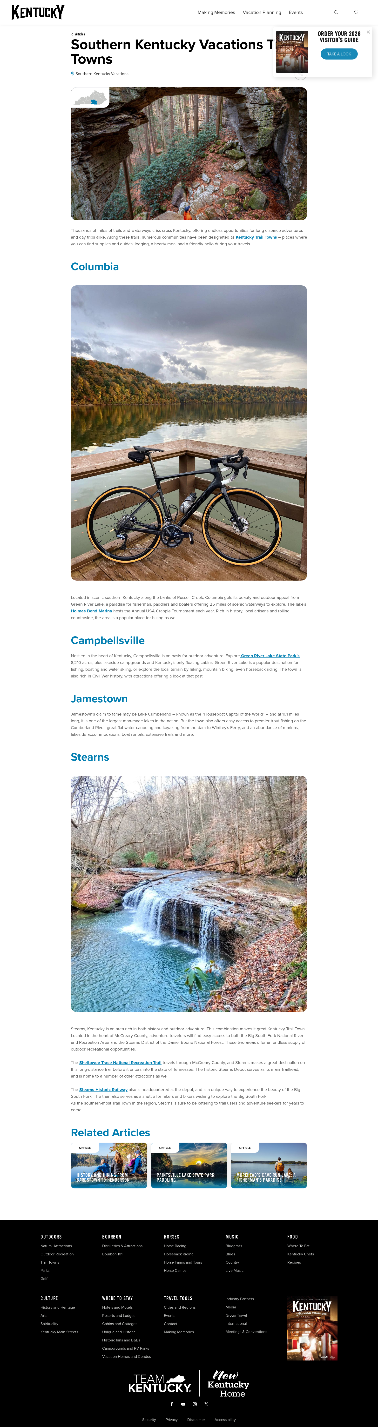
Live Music (234, 1270)
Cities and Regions (180, 1307)
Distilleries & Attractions (122, 1246)
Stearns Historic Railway (103, 1089)
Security (149, 1420)
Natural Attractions (56, 1246)
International (236, 1323)
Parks (44, 1270)
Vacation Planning (262, 12)
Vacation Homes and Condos (126, 1356)
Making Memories (216, 12)
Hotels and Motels (117, 1307)
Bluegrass (234, 1246)
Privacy (172, 1420)
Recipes (294, 1262)
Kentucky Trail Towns (256, 237)
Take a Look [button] (339, 54)
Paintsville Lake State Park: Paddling (186, 1177)
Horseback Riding (179, 1254)
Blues (230, 1254)
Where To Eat (298, 1246)
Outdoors (51, 1237)
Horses (171, 1237)
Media (231, 1307)
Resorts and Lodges (118, 1315)
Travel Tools (178, 1298)
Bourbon (112, 1237)
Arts (43, 1315)
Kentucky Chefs (300, 1254)
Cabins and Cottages (119, 1324)
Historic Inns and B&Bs (121, 1340)
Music (232, 1237)
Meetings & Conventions (246, 1331)
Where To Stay (117, 1298)
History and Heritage (58, 1307)
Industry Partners (240, 1299)
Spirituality (49, 1324)
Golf (43, 1278)
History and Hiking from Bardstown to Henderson (103, 1177)
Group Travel (236, 1315)
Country (232, 1262)
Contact (170, 1324)
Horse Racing (175, 1246)
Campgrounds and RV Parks (125, 1348)
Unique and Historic (118, 1332)
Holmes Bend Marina (91, 611)
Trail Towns (49, 1262)
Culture (49, 1298)
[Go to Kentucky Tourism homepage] (38, 12)
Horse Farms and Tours (183, 1262)
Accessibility (225, 1420)
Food (292, 1237)
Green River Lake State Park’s (270, 656)
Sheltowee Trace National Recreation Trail (120, 1062)
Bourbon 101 (112, 1254)
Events (296, 12)
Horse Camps (175, 1270)
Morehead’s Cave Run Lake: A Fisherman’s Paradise (266, 1177)
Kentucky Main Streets (59, 1332)
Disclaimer (196, 1420)
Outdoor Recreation (57, 1254)
